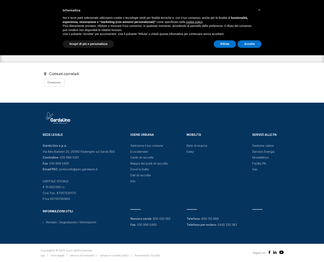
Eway (190, 151)
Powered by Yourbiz (147, 255)
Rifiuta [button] (224, 44)
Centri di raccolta (142, 157)
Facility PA (259, 163)
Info (133, 181)
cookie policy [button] (194, 22)
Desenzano (54, 82)
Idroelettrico (260, 157)
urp (43, 255)
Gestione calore (263, 145)
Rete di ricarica (197, 145)
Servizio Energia (263, 151)
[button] (259, 10)
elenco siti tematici (82, 255)
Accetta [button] (249, 44)
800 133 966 (210, 218)
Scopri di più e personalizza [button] (88, 44)
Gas (254, 169)
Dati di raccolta (140, 175)
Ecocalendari (139, 151)
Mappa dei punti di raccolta (149, 163)
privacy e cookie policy (114, 255)
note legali (57, 255)
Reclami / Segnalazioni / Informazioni (71, 222)
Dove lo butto (139, 169)
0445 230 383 (227, 224)
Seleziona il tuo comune (146, 145)
